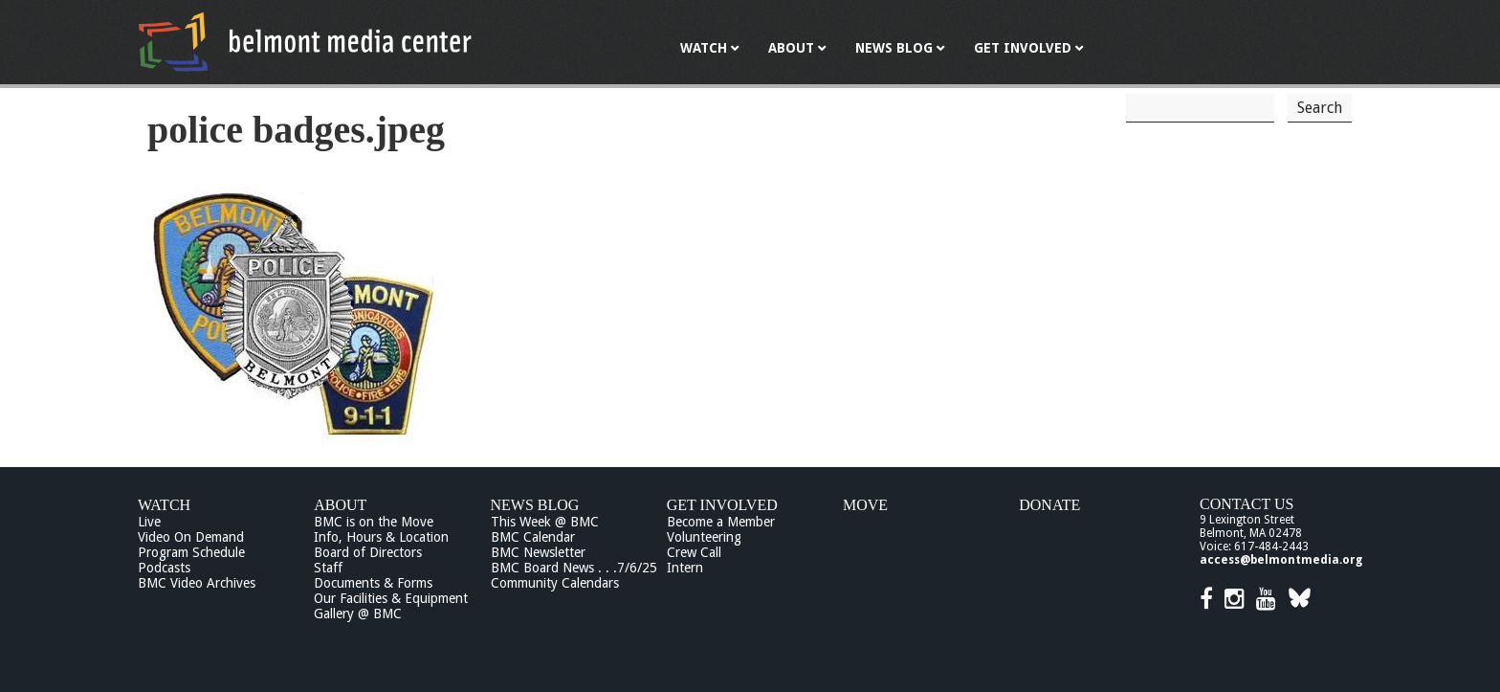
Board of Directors (368, 552)
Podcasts (164, 567)
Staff (328, 567)
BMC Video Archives (196, 583)
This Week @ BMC (545, 521)
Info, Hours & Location (381, 537)
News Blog (535, 505)
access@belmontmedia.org (1281, 560)
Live (149, 521)
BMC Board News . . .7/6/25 (574, 567)
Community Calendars (555, 583)
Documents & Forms (373, 583)
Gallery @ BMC (358, 613)
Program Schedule (191, 552)
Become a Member (721, 521)
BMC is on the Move (373, 521)
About (340, 505)
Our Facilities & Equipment (391, 598)
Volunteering (704, 537)
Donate (1049, 505)
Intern (685, 567)
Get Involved (722, 505)
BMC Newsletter (538, 552)
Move (865, 505)
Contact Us (1246, 504)
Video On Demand (191, 537)
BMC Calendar (533, 537)
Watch (164, 505)
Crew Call (694, 552)
